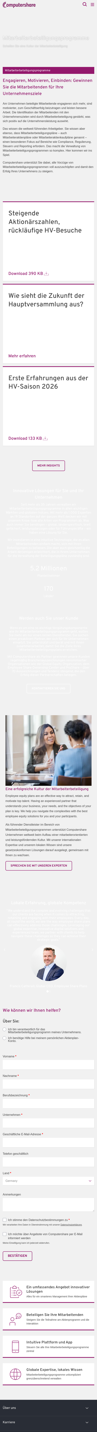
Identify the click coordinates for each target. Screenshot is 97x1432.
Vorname (9, 1056)
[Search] (85, 4)
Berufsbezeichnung (16, 1095)
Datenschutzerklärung (71, 1225)
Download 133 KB (27, 438)
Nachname (11, 1075)
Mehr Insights (48, 466)
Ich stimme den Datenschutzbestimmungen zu (39, 1220)
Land (7, 1173)
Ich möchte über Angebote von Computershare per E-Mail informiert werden (45, 1236)
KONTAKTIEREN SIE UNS (48, 688)
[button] (4, 949)
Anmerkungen (12, 1194)
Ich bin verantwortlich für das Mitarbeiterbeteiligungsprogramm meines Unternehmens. (45, 1031)
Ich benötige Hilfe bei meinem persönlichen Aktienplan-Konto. (43, 1039)
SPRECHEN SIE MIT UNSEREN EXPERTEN (39, 866)
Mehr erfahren (22, 356)
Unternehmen (12, 1114)
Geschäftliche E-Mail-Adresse (23, 1134)
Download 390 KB (28, 273)
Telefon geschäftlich (15, 1153)
